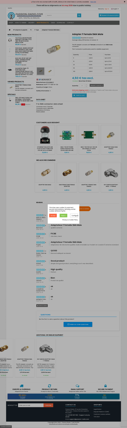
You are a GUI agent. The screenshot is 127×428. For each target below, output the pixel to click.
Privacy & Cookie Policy (70, 220)
